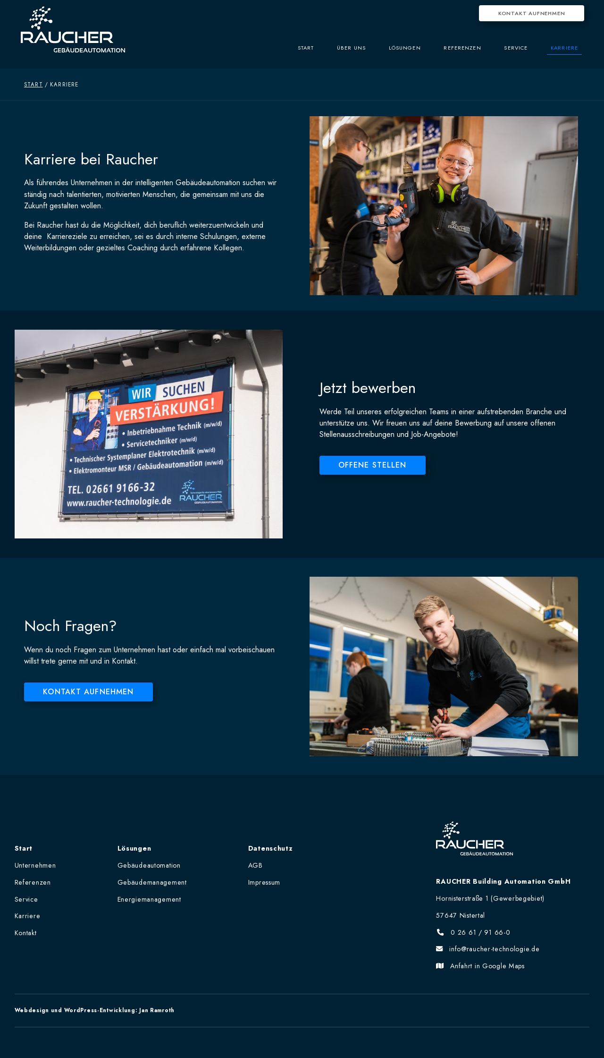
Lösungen (396, 52)
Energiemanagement (149, 899)
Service (512, 52)
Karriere (563, 52)
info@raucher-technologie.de (487, 949)
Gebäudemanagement (152, 882)
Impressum (264, 882)
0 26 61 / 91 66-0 (473, 932)
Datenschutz (270, 848)
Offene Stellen (372, 465)
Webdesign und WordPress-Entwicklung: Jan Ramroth (95, 1010)
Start (291, 52)
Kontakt (26, 933)
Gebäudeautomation (149, 865)
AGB (255, 865)
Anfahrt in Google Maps (480, 966)
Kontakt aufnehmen (531, 13)
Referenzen (456, 52)
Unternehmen (35, 865)
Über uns (340, 52)
